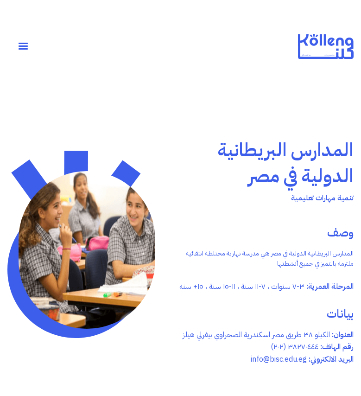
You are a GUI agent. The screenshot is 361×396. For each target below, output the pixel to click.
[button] (23, 46)
